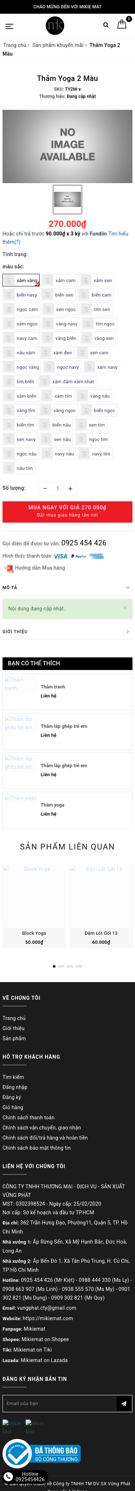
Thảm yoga (52, 805)
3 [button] (69, 966)
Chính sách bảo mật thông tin (37, 1148)
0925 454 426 (83, 543)
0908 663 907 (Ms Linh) (30, 1289)
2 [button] (60, 966)
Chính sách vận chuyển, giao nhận (42, 1128)
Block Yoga (34, 933)
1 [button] (54, 966)
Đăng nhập (15, 1087)
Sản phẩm (14, 1038)
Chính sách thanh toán (28, 1117)
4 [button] (78, 966)
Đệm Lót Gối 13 (101, 933)
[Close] (125, 607)
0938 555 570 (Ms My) (88, 1289)
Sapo (82, 1483)
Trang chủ (14, 1018)
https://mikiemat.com (48, 1318)
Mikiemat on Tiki (32, 1350)
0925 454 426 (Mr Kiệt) (48, 1280)
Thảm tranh (53, 687)
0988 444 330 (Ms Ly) (104, 1280)
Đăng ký (12, 1097)
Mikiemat (34, 1329)
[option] (67, 146)
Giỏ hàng (13, 1107)
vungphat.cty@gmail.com (46, 1308)
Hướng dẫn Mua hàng (35, 568)
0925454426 (30, 1479)
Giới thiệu (13, 1028)
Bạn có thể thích (34, 663)
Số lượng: (14, 488)
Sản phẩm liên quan (67, 846)
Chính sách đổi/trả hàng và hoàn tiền (45, 1138)
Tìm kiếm (13, 1077)
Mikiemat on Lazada (44, 1360)
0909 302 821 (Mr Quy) (77, 1298)
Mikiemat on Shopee (45, 1339)
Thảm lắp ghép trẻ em (64, 726)
